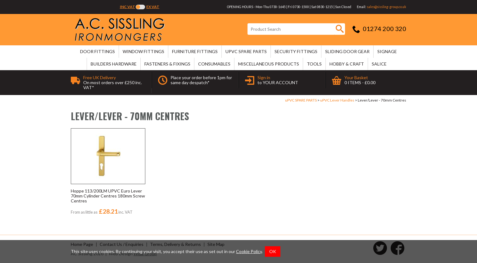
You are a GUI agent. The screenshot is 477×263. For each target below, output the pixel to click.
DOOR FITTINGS (97, 51)
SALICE (379, 63)
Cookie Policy (249, 251)
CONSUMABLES (214, 63)
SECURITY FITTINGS (296, 51)
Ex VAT (152, 6)
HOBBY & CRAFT (346, 63)
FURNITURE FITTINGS (195, 51)
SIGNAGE (387, 51)
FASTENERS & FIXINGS (167, 63)
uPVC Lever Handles (337, 100)
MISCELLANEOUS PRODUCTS (268, 63)
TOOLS (314, 63)
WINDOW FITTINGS (143, 51)
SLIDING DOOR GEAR (347, 51)
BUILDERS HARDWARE (114, 63)
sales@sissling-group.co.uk (386, 7)
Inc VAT (127, 6)
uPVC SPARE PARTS (246, 51)
